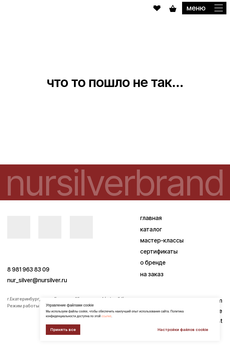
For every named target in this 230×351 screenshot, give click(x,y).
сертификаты (159, 251)
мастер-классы (162, 240)
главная (151, 218)
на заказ (152, 274)
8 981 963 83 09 (28, 269)
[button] (204, 8)
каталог (151, 229)
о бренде (153, 262)
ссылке (106, 316)
